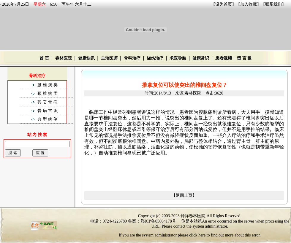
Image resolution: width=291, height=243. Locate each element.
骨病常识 (48, 110)
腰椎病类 (48, 85)
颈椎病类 (48, 93)
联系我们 (273, 4)
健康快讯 (86, 58)
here (201, 235)
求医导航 (178, 58)
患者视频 (223, 58)
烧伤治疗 (155, 58)
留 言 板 (244, 58)
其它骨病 (48, 102)
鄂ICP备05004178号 (158, 221)
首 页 (44, 58)
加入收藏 (248, 4)
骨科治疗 (132, 58)
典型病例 (48, 119)
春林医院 (63, 58)
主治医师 (109, 58)
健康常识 (200, 58)
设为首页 (223, 4)
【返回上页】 (184, 195)
